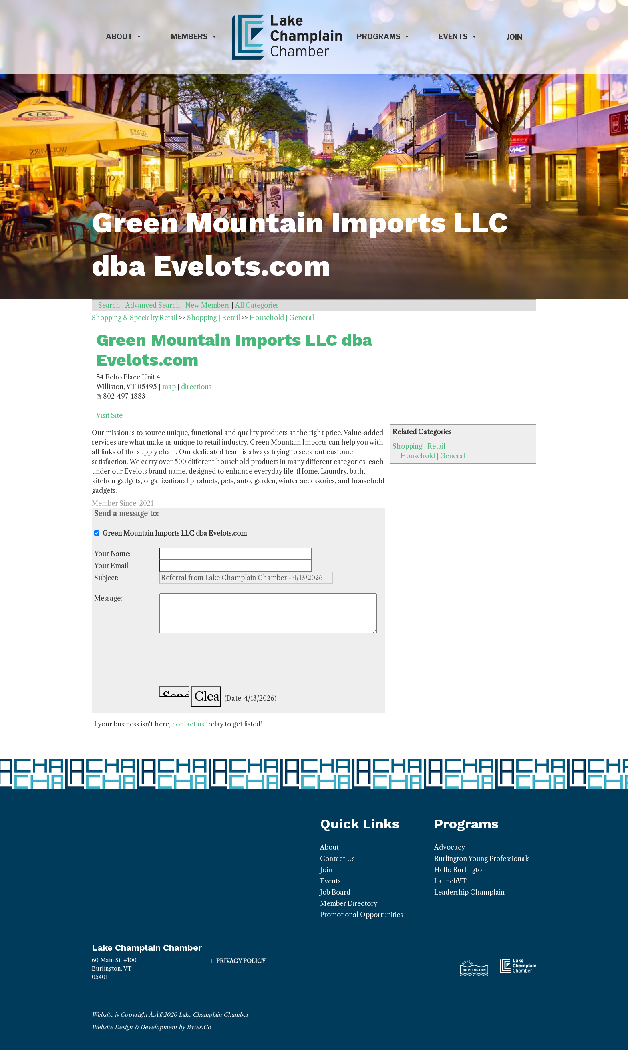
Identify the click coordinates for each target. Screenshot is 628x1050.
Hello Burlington (460, 870)
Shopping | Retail (418, 446)
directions (196, 387)
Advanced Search (152, 305)
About (124, 36)
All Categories (257, 305)
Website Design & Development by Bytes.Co (151, 1027)
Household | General (433, 456)
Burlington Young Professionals (482, 859)
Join (514, 37)
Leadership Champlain (469, 892)
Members (194, 36)
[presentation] (220, 661)
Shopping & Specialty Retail (134, 318)
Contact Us (337, 859)
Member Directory (348, 903)
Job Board (335, 892)
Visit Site (109, 415)
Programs (383, 36)
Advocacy (449, 847)
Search (109, 305)
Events (458, 36)
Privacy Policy (241, 961)
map (169, 387)
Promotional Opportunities (361, 915)
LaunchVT (450, 881)
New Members (207, 305)
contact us (188, 724)
